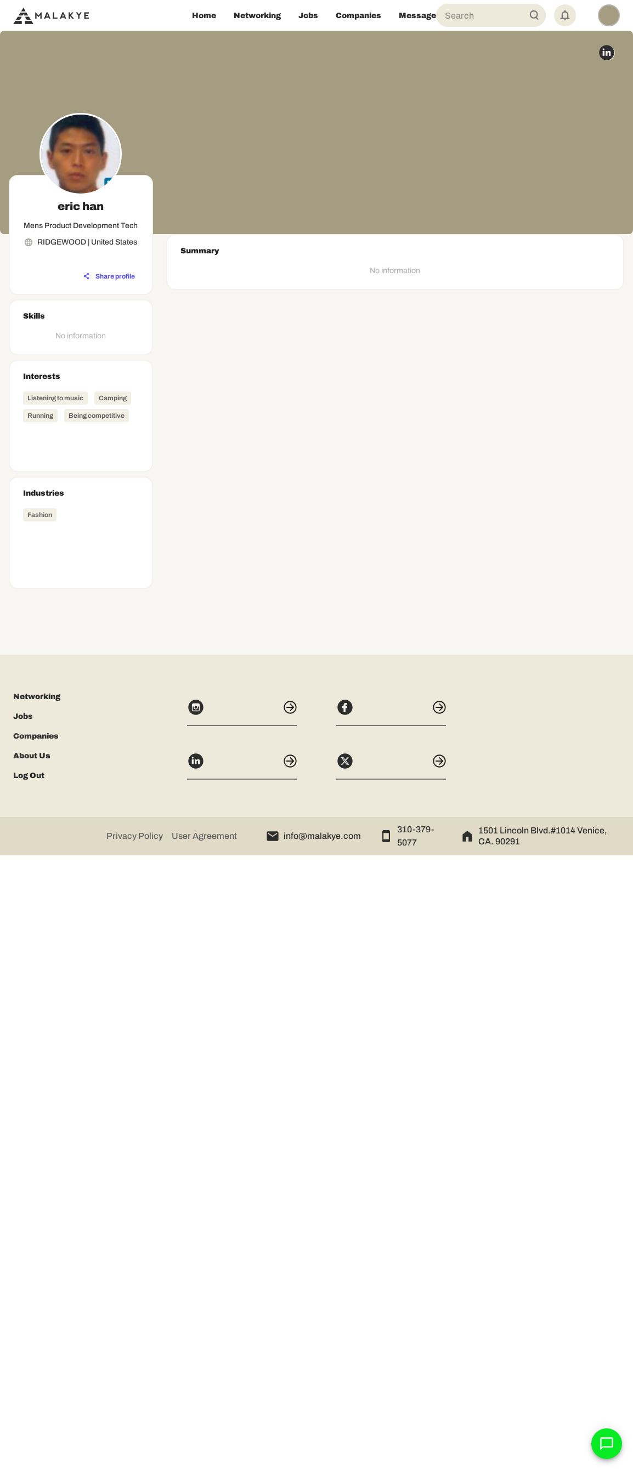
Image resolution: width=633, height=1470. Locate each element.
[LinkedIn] (242, 1380)
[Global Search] (534, 15)
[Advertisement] (81, 1043)
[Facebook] (391, 1327)
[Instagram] (242, 1327)
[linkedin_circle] (606, 52)
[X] (391, 1380)
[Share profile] (109, 276)
